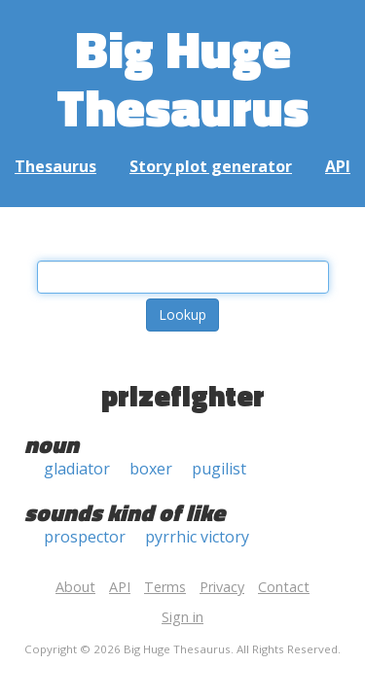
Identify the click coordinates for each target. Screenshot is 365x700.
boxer (150, 468)
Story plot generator (210, 166)
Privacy (222, 587)
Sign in (182, 617)
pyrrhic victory (197, 536)
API (337, 166)
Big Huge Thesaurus (182, 77)
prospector (85, 536)
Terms (165, 587)
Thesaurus (55, 166)
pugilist (219, 468)
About (75, 587)
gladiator (77, 468)
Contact (284, 587)
